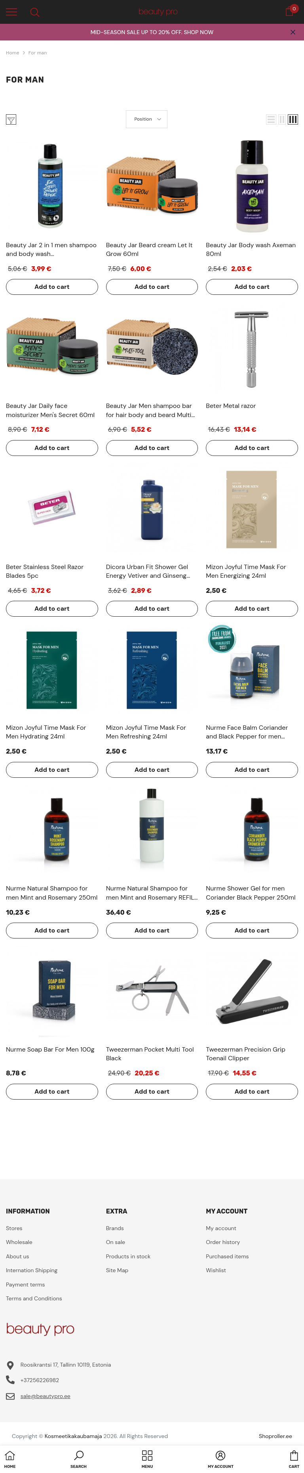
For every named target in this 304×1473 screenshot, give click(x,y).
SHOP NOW (198, 32)
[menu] (11, 11)
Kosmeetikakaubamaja (73, 1436)
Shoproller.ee (275, 1436)
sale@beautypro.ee (45, 1396)
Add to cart (52, 287)
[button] (271, 119)
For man (37, 53)
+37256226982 (40, 1380)
